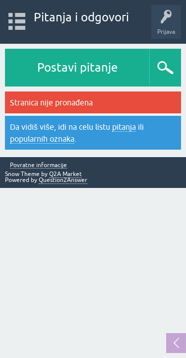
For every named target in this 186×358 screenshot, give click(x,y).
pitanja (124, 126)
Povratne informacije (38, 165)
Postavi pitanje (77, 67)
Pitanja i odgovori (81, 17)
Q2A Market (65, 174)
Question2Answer (63, 180)
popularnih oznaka (42, 138)
